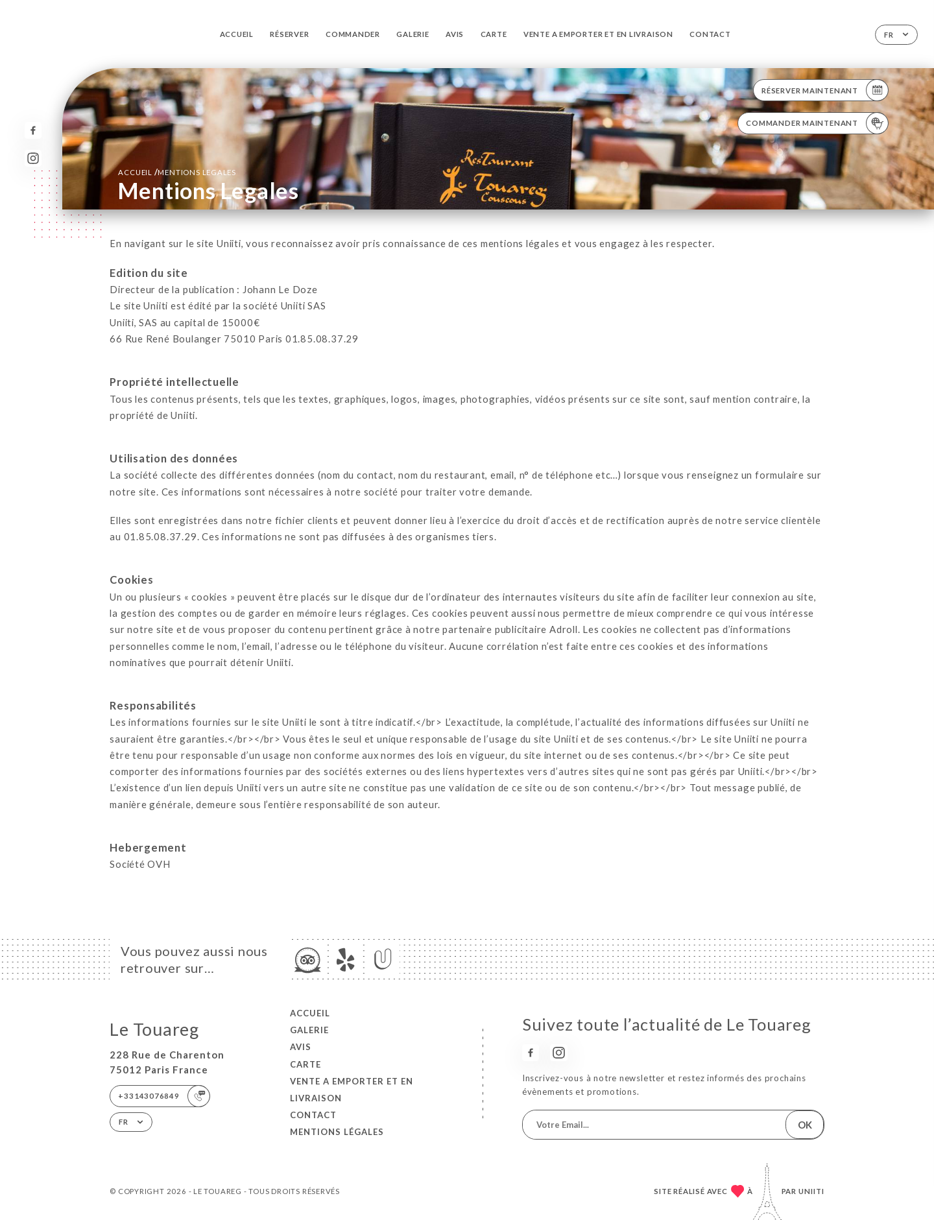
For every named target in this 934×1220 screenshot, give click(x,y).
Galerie (412, 34)
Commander (353, 34)
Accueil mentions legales (177, 172)
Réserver (289, 34)
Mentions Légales (337, 1132)
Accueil (237, 34)
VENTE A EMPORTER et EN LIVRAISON (598, 34)
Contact (710, 34)
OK (805, 1124)
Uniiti (811, 1191)
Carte (494, 34)
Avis (455, 34)
